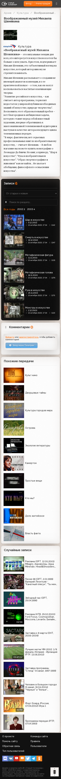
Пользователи (39, 746)
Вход (28, 3)
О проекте (8, 736)
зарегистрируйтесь (28, 337)
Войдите (10, 337)
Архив (7, 12)
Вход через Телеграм (21, 345)
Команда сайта (39, 736)
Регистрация (43, 3)
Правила (35, 741)
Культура (23, 12)
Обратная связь (11, 746)
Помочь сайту (10, 741)
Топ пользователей (13, 751)
